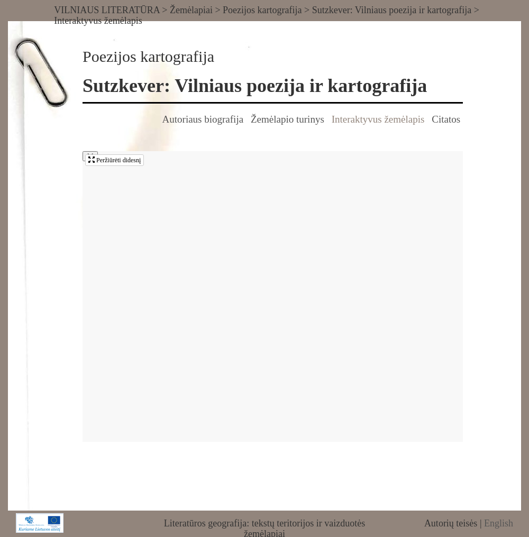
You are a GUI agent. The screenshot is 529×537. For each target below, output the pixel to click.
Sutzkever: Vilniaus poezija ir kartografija (391, 10)
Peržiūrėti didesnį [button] (114, 160)
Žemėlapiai (191, 10)
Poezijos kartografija (262, 10)
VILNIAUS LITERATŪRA (107, 10)
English (498, 523)
